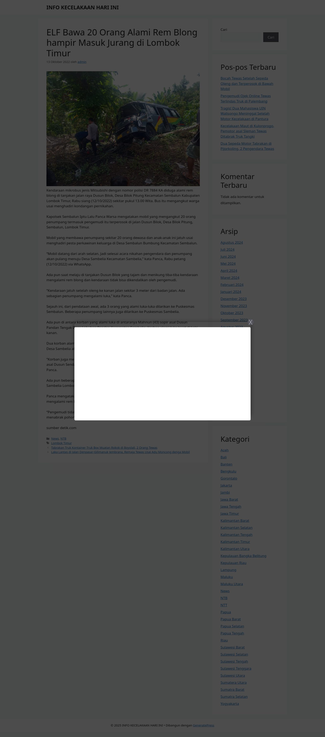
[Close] (162, 368)
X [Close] (250, 322)
